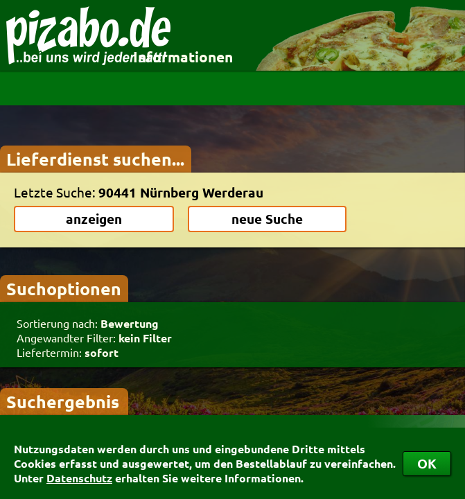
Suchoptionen (63, 288)
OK (427, 463)
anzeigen (94, 218)
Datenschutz (79, 478)
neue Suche (267, 218)
